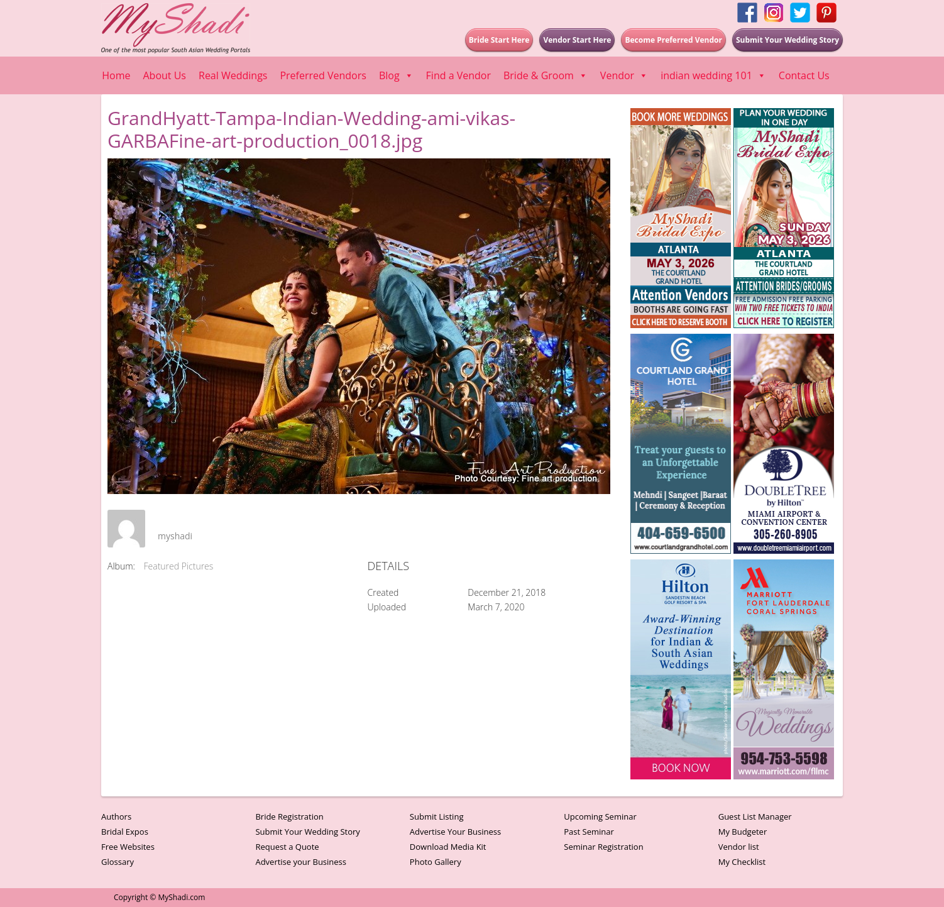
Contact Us (804, 75)
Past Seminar (589, 831)
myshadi (175, 536)
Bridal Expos (124, 831)
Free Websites (128, 846)
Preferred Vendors (323, 75)
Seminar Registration (603, 846)
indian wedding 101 (713, 75)
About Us (165, 75)
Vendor (624, 75)
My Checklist (742, 861)
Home (116, 75)
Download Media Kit (448, 846)
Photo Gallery (435, 861)
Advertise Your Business (455, 831)
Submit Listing (437, 816)
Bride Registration (289, 816)
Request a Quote (287, 846)
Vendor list (738, 846)
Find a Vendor (458, 75)
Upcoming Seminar (600, 816)
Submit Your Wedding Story (307, 831)
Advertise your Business (300, 861)
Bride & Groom (545, 75)
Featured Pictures (179, 566)
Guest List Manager (755, 816)
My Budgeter (742, 831)
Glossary (117, 861)
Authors (116, 816)
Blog (396, 75)
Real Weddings (233, 75)
